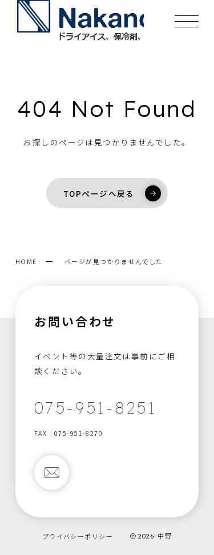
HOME (26, 261)
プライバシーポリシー (77, 536)
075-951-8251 (95, 408)
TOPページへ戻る (112, 193)
